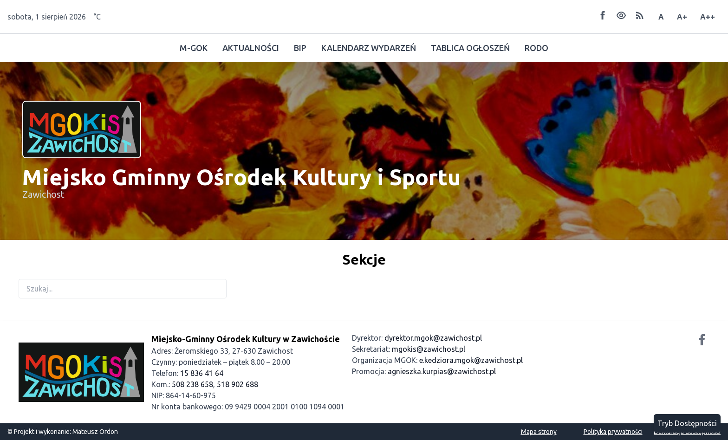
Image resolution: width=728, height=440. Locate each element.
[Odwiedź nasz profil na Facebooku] (702, 341)
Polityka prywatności (613, 431)
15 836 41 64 (201, 373)
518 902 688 (237, 384)
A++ (707, 17)
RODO (536, 47)
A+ (682, 17)
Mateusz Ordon (95, 431)
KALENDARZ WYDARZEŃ (368, 47)
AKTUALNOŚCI (250, 47)
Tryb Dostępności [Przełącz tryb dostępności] (687, 423)
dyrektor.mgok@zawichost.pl (433, 338)
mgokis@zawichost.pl (428, 349)
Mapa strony (539, 431)
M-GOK (194, 47)
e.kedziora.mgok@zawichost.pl (471, 360)
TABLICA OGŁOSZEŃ (470, 47)
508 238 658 (192, 384)
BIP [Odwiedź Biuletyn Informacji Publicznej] (300, 47)
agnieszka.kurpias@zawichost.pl (442, 371)
